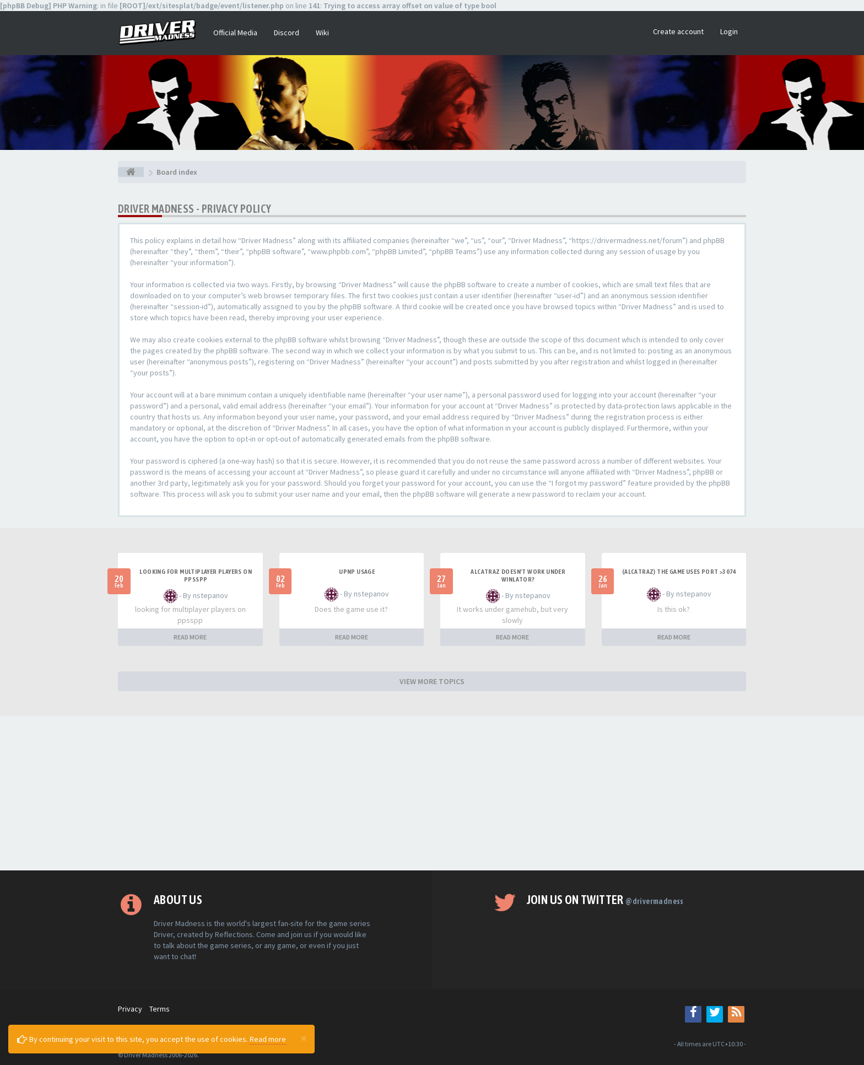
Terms (159, 1009)
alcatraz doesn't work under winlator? (518, 575)
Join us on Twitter (605, 899)
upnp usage (357, 571)
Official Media (235, 32)
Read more (268, 1039)
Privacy (130, 1009)
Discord (286, 32)
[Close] (303, 1038)
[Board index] (131, 172)
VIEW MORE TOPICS (432, 681)
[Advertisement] (432, 793)
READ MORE (190, 637)
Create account (678, 31)
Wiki (322, 32)
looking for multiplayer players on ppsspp (195, 575)
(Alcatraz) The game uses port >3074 (679, 571)
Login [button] (729, 31)
